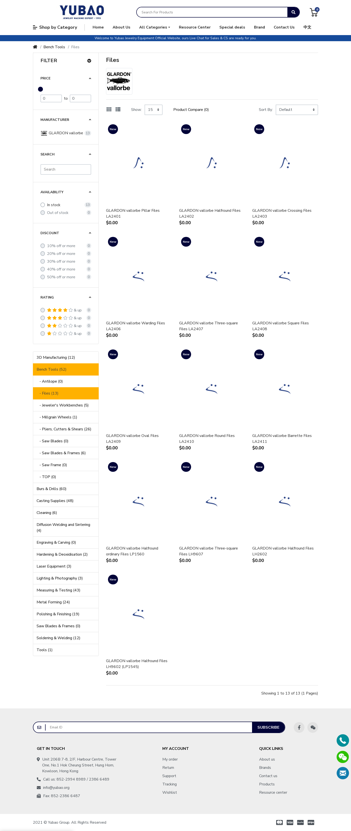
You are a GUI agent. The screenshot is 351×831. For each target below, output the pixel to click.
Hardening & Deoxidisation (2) (62, 554)
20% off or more (61, 253)
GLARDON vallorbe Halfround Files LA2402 (210, 213)
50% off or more (61, 277)
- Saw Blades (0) (52, 441)
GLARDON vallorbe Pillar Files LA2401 (133, 213)
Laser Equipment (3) (54, 566)
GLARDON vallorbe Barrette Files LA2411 (282, 438)
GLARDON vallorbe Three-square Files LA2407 (208, 326)
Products (267, 784)
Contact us (268, 776)
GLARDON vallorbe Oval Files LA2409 (132, 438)
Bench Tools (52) (52, 369)
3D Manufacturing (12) (56, 357)
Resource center (273, 792)
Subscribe (268, 727)
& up (64, 310)
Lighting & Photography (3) (60, 578)
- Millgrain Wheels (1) (57, 417)
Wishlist (169, 792)
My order (170, 759)
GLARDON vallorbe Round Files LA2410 (207, 438)
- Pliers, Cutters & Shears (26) (64, 429)
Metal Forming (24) (53, 602)
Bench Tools (54, 47)
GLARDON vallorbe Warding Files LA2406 (135, 326)
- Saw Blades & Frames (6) (61, 453)
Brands (265, 767)
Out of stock (57, 212)
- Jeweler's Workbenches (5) (63, 405)
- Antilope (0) (50, 381)
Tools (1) (45, 650)
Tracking (169, 784)
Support (169, 776)
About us (267, 759)
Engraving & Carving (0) (56, 542)
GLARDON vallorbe (61, 133)
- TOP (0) (46, 477)
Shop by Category (55, 27)
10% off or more (61, 246)
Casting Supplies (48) (55, 500)
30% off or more (61, 261)
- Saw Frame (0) (52, 465)
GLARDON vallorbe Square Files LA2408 (280, 326)
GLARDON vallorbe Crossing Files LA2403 (282, 213)
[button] (155, 27)
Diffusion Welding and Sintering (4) (63, 527)
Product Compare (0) (191, 109)
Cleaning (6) (47, 512)
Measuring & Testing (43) (58, 590)
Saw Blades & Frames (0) (58, 626)
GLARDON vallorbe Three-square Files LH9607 (208, 551)
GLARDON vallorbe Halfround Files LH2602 (283, 551)
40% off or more (61, 269)
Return (168, 767)
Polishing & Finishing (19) (58, 614)
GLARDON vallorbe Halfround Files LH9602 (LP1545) (136, 663)
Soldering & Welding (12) (58, 638)
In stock (53, 205)
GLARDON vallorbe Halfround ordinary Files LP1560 (132, 551)
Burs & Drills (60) (52, 489)
